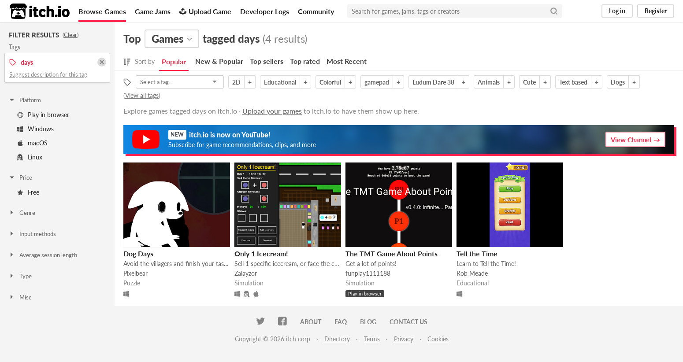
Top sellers (266, 61)
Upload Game (205, 11)
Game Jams (153, 11)
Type (20, 276)
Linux (29, 157)
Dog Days (138, 253)
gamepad (376, 82)
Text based (573, 82)
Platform (24, 99)
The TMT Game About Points (391, 253)
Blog (368, 321)
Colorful (330, 82)
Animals (489, 82)
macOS (32, 143)
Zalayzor (245, 273)
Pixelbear (135, 273)
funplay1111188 (367, 273)
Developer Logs (264, 11)
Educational (280, 82)
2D (236, 82)
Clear (70, 34)
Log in (617, 11)
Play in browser (43, 114)
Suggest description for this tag (48, 74)
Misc (19, 297)
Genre (21, 212)
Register (656, 11)
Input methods (32, 233)
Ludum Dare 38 (433, 82)
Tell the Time (477, 253)
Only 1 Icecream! (261, 253)
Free (28, 192)
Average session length (42, 255)
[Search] (554, 11)
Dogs (618, 82)
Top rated (305, 61)
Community (316, 11)
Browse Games (102, 11)
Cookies (438, 339)
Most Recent (347, 61)
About (310, 321)
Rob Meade (472, 273)
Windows (35, 129)
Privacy (403, 339)
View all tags (142, 95)
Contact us (408, 321)
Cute (529, 82)
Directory (337, 339)
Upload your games (272, 111)
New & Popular (219, 61)
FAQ (340, 321)
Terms (372, 339)
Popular (174, 61)
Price (20, 177)
